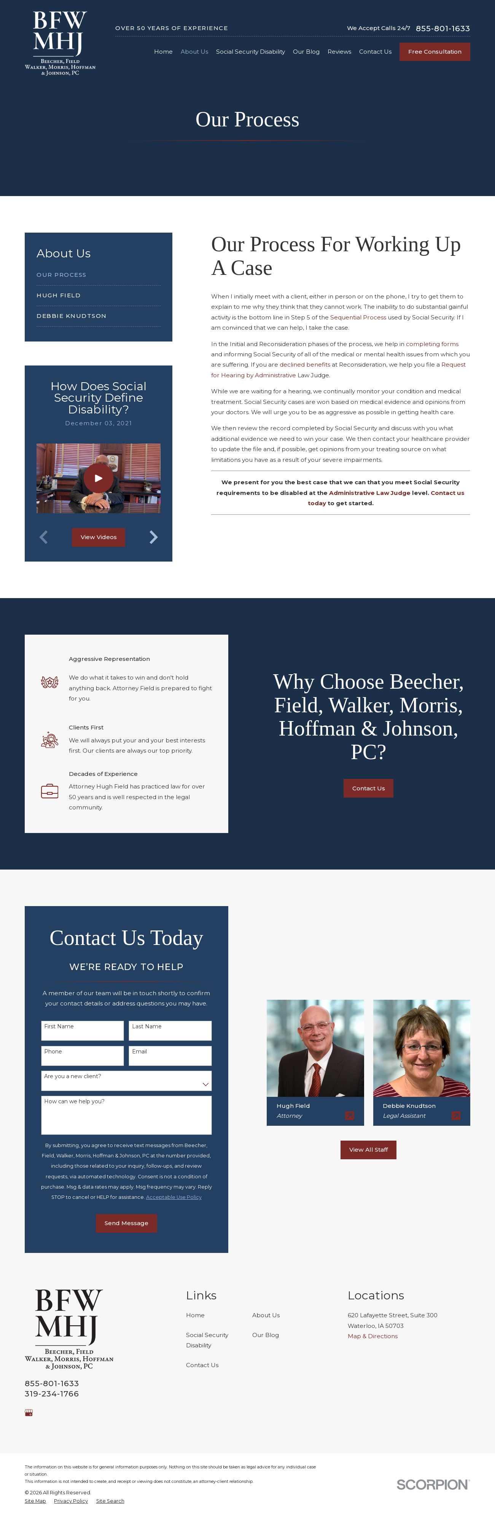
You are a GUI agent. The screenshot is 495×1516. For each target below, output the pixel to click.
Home (195, 1315)
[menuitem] (99, 275)
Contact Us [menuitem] (375, 51)
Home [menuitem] (163, 51)
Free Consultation (435, 51)
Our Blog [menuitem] (306, 51)
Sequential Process (358, 317)
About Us (266, 1315)
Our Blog (265, 1335)
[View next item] (154, 537)
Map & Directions (373, 1336)
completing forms (432, 344)
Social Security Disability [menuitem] (250, 51)
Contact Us (376, 788)
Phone (45, 1051)
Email (131, 1051)
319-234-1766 (52, 1393)
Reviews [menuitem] (339, 51)
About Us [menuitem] (194, 51)
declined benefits (305, 364)
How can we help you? (66, 1101)
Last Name (139, 1026)
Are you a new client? (64, 1076)
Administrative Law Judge (370, 492)
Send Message (118, 1223)
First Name (51, 1026)
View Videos (99, 537)
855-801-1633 (443, 28)
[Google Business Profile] (29, 1413)
